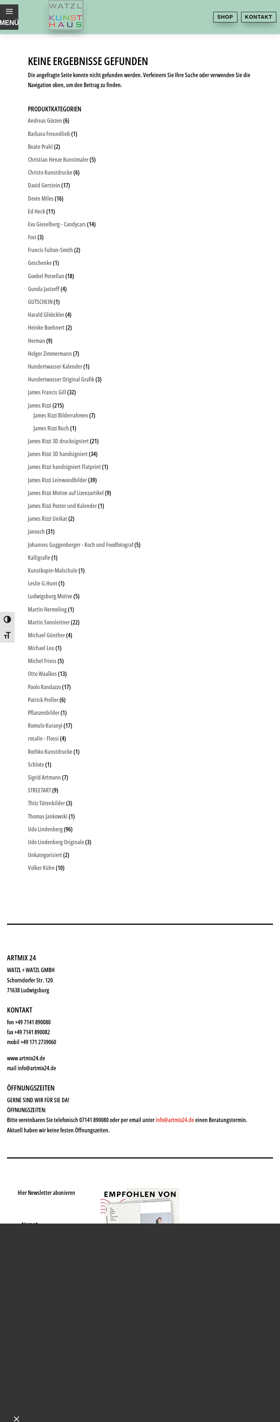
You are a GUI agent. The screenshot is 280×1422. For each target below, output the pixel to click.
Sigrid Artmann (44, 777)
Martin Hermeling (47, 609)
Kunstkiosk (46, 1116)
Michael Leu (41, 648)
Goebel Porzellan (46, 276)
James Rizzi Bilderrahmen (60, 415)
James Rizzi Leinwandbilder (57, 480)
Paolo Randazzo (44, 687)
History (38, 1224)
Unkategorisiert (45, 855)
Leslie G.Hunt (42, 583)
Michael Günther (46, 635)
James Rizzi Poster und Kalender (62, 506)
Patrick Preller (43, 700)
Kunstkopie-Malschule (52, 570)
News (35, 1206)
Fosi (32, 237)
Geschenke (46, 1152)
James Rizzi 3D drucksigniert (58, 441)
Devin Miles (41, 198)
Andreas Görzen (45, 121)
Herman (36, 341)
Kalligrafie (39, 558)
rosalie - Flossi (43, 738)
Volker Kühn (41, 868)
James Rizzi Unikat (47, 519)
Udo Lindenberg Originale (56, 842)
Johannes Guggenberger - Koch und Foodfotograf (80, 545)
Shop (225, 17)
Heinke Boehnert (46, 327)
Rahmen (40, 1170)
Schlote (36, 764)
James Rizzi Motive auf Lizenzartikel (66, 493)
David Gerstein (44, 185)
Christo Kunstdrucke (50, 172)
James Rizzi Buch (51, 428)
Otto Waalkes (42, 674)
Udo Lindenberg (45, 829)
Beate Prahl (40, 147)
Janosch (36, 531)
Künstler (41, 1134)
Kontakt (258, 17)
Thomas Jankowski (48, 816)
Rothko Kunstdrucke (50, 752)
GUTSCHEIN (40, 302)
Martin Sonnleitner (49, 622)
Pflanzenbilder (43, 713)
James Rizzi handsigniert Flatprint (64, 467)
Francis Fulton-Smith (50, 250)
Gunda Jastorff (43, 289)
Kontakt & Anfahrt (59, 1242)
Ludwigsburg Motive (50, 596)
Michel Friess (42, 661)
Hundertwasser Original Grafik (61, 379)
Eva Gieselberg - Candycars (57, 224)
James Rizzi (39, 405)
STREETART (39, 790)
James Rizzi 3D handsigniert (58, 454)
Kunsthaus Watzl (57, 1080)
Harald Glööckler (46, 315)
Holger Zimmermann (50, 354)
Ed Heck (36, 211)
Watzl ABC (44, 1188)
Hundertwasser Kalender (55, 366)
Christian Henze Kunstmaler (58, 159)
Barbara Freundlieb (49, 134)
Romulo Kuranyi (45, 725)
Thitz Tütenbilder (46, 803)
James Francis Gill (47, 392)
